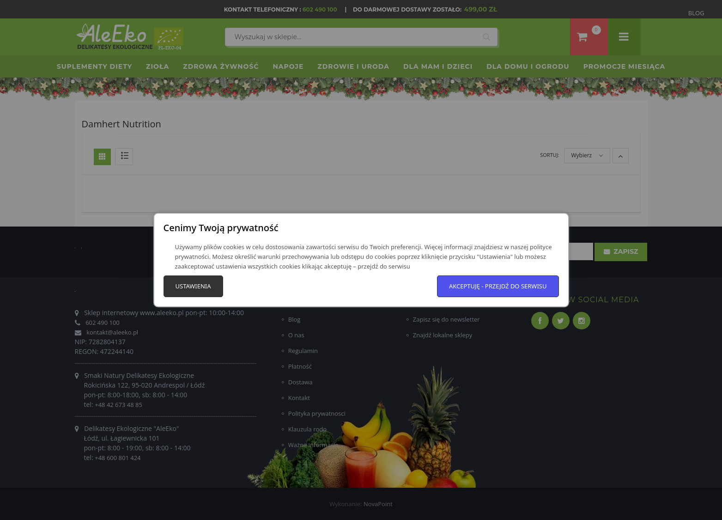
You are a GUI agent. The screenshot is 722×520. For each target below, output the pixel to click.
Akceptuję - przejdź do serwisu (498, 286)
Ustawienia (193, 286)
